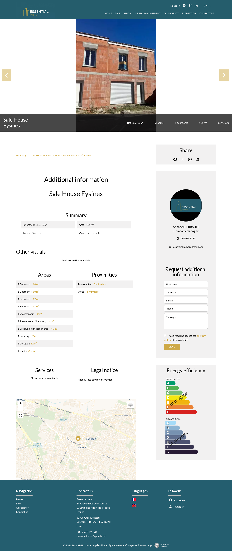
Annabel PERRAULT (186, 227)
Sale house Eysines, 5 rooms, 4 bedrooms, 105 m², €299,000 (63, 155)
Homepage (21, 155)
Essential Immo (85, 499)
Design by (161, 545)
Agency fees (115, 545)
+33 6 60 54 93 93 (87, 531)
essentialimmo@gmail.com (188, 246)
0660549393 (188, 238)
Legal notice (98, 545)
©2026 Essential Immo (76, 545)
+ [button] (20, 403)
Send (172, 347)
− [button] (20, 408)
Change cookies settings (138, 545)
